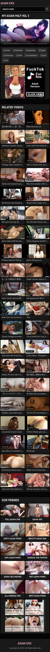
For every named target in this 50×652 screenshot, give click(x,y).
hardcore (9, 55)
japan (43, 50)
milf (20, 55)
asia (44, 55)
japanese (31, 50)
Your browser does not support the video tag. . (25, 33)
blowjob (19, 50)
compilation (32, 55)
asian (8, 50)
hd (7, 60)
